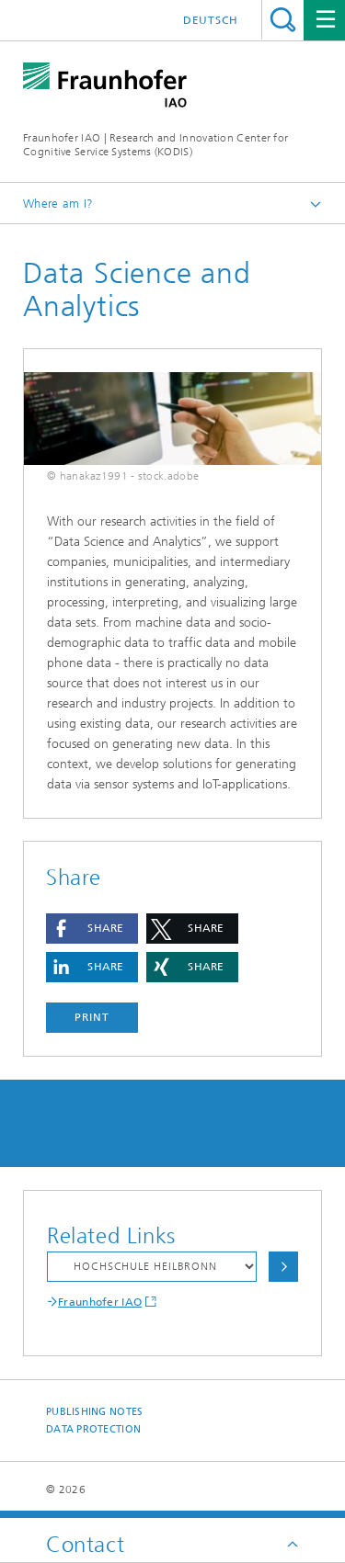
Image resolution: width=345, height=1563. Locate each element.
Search (283, 20)
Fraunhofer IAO (100, 1302)
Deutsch (210, 20)
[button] (92, 928)
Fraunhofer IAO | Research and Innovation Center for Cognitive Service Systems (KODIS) (155, 144)
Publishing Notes (94, 1412)
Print (92, 1017)
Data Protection (93, 1429)
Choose (283, 1267)
